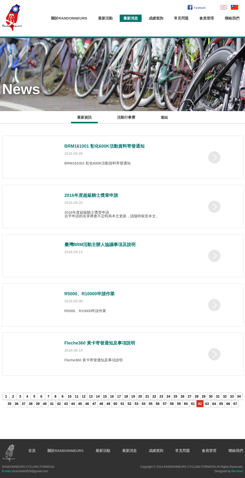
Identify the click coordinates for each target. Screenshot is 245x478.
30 (211, 396)
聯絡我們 (232, 18)
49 (108, 404)
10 (70, 396)
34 (239, 396)
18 (126, 396)
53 (136, 404)
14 (98, 396)
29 (204, 396)
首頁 (32, 451)
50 (115, 404)
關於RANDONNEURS (69, 18)
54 (143, 404)
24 (168, 396)
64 (214, 404)
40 (45, 404)
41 (52, 404)
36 (16, 404)
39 (38, 404)
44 (73, 404)
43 (66, 404)
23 (161, 396)
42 (59, 404)
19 (133, 396)
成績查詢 (156, 18)
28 (197, 396)
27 (189, 396)
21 (147, 396)
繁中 (234, 7)
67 (235, 404)
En (223, 7)
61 (193, 404)
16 (112, 396)
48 (101, 404)
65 (221, 404)
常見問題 (181, 18)
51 (122, 404)
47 (94, 404)
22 (154, 396)
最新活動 (105, 18)
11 (77, 396)
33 (232, 396)
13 (91, 396)
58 (172, 404)
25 (175, 396)
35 (9, 404)
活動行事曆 (126, 117)
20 (140, 396)
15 (105, 396)
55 (151, 404)
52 (129, 404)
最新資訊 (84, 117)
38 (31, 404)
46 (87, 404)
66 (228, 404)
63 (207, 404)
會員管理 (206, 18)
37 (24, 404)
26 (182, 396)
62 (200, 404)
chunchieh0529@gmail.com (25, 471)
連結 (164, 117)
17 (119, 396)
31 (218, 396)
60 (186, 404)
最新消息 (130, 18)
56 (158, 404)
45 (80, 404)
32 (225, 396)
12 (84, 396)
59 (179, 404)
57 (165, 404)
